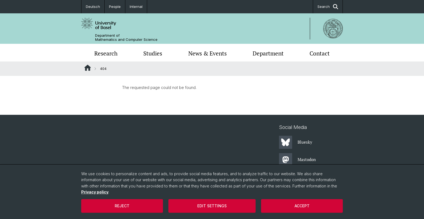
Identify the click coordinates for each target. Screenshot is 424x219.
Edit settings (212, 205)
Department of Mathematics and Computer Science (126, 37)
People (115, 6)
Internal (136, 6)
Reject (122, 205)
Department (268, 53)
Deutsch (93, 6)
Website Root (87, 68)
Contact (320, 53)
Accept (302, 205)
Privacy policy (94, 192)
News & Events (207, 53)
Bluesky (295, 142)
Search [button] (327, 6)
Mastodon (297, 159)
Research (105, 53)
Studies (152, 53)
